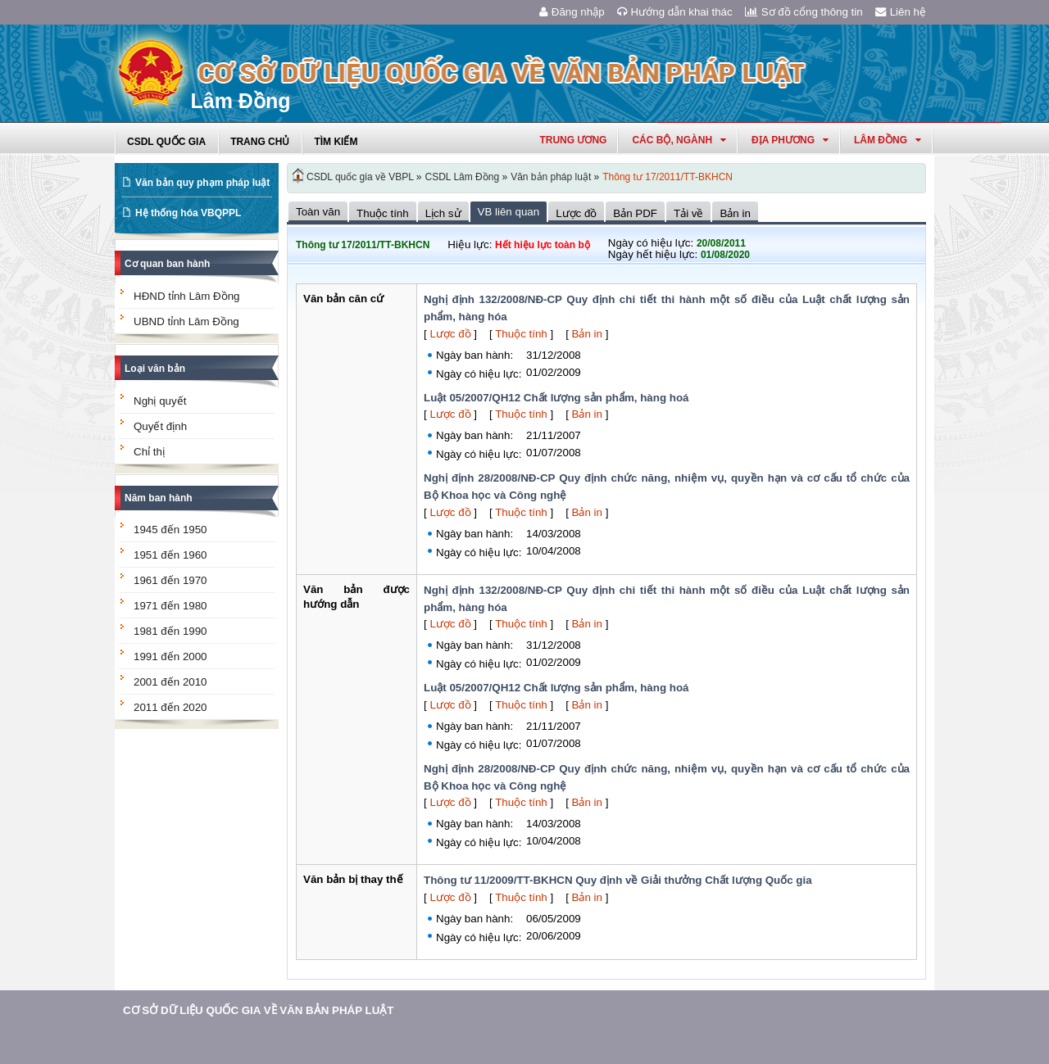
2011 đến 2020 (170, 707)
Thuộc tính (521, 334)
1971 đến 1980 (170, 606)
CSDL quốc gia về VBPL (360, 177)
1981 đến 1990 (170, 631)
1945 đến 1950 (170, 529)
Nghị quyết (160, 401)
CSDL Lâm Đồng (462, 177)
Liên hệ (900, 12)
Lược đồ (449, 334)
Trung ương (572, 140)
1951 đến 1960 (170, 555)
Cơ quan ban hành (167, 263)
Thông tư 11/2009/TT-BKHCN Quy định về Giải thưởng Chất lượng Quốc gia (618, 880)
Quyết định (160, 426)
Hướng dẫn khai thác (675, 12)
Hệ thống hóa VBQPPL (188, 213)
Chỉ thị (149, 452)
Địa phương (790, 140)
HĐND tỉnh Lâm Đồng (187, 296)
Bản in (587, 334)
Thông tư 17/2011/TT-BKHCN (667, 177)
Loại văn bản (155, 368)
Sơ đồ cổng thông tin (804, 12)
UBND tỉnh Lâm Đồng (186, 321)
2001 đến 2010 (170, 682)
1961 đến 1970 (170, 580)
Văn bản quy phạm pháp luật (202, 182)
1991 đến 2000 (170, 656)
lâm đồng (887, 140)
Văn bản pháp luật (551, 177)
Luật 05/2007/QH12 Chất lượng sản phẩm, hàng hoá (556, 398)
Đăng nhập (572, 12)
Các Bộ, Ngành (679, 140)
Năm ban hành (159, 498)
